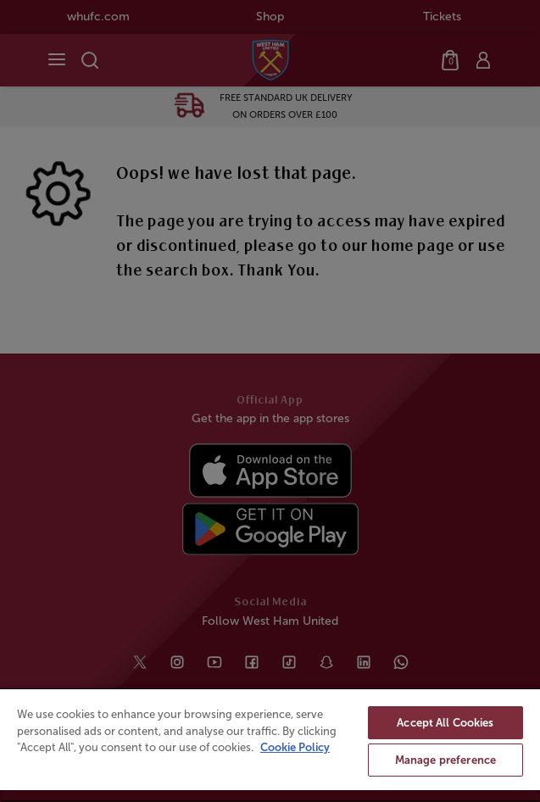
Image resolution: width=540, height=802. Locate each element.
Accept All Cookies (445, 722)
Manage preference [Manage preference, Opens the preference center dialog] (445, 760)
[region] (270, 745)
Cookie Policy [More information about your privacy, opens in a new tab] (295, 747)
